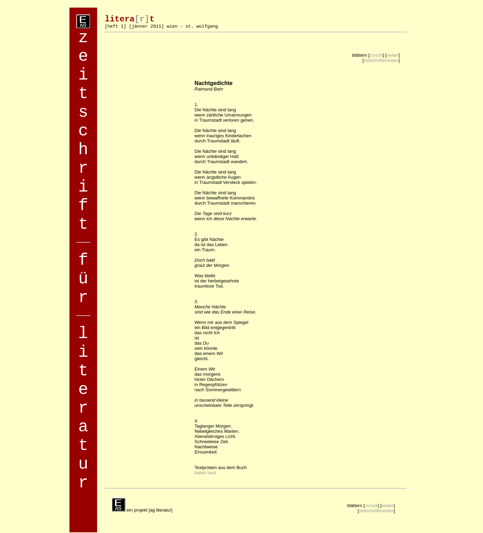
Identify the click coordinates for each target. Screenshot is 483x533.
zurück (376, 55)
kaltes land (205, 472)
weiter (393, 55)
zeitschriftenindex (381, 60)
